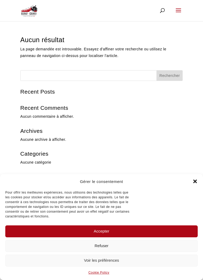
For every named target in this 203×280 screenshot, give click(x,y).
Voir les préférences (101, 260)
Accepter (101, 231)
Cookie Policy (98, 272)
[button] (195, 181)
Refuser (102, 245)
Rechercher (169, 75)
